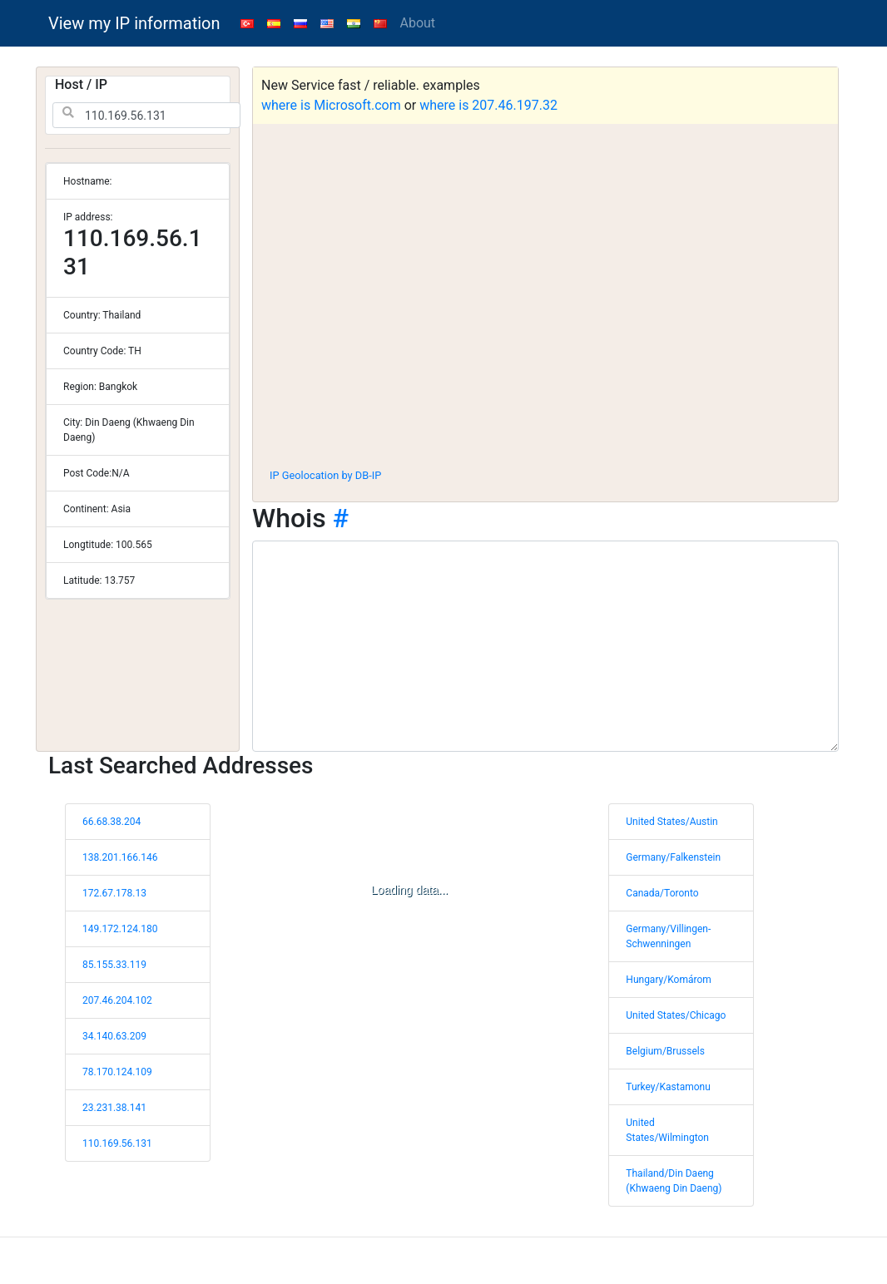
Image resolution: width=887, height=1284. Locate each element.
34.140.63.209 (114, 1036)
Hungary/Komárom (668, 979)
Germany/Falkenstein (673, 857)
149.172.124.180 (119, 929)
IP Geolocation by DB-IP (325, 475)
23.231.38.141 (114, 1108)
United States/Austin (671, 821)
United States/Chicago (676, 1015)
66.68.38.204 (111, 821)
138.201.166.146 (119, 857)
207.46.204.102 (117, 1000)
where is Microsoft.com (331, 105)
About (418, 23)
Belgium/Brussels (665, 1051)
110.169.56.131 (117, 1143)
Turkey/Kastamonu (668, 1087)
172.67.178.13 (114, 893)
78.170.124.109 (117, 1072)
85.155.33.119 (114, 964)
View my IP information (134, 23)
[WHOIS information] (545, 646)
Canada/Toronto (662, 893)
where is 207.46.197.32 (488, 105)
